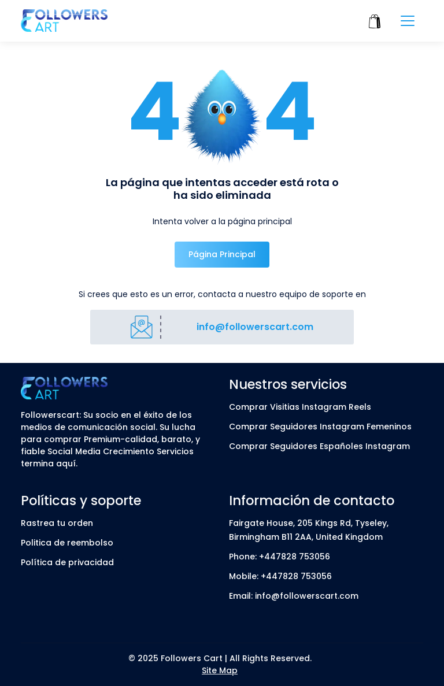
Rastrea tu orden (57, 523)
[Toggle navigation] (407, 21)
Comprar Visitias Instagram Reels (300, 407)
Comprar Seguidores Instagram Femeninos (320, 426)
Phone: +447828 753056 (279, 556)
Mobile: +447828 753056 (280, 576)
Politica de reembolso (67, 542)
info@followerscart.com (255, 326)
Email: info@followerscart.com (293, 596)
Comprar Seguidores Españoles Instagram (319, 446)
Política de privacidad (67, 562)
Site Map (220, 670)
